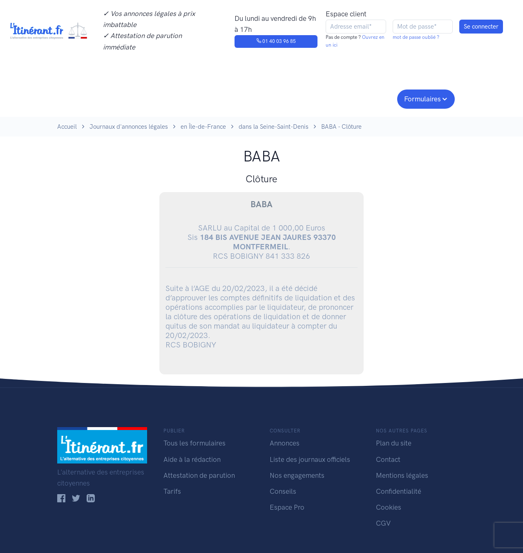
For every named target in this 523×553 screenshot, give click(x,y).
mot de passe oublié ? (416, 37)
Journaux (191, 98)
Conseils (320, 98)
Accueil (67, 126)
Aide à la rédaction (192, 459)
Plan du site (393, 443)
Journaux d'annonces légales (128, 126)
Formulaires (422, 99)
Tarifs (172, 491)
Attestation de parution (199, 475)
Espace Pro (287, 507)
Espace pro (370, 98)
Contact (388, 459)
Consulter (142, 98)
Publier (89, 98)
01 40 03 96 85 (276, 41)
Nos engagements (259, 98)
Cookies (388, 507)
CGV (383, 523)
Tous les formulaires (194, 443)
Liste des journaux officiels (310, 459)
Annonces (284, 443)
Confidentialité (398, 491)
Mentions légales (402, 475)
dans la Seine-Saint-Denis (273, 126)
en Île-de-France (203, 126)
